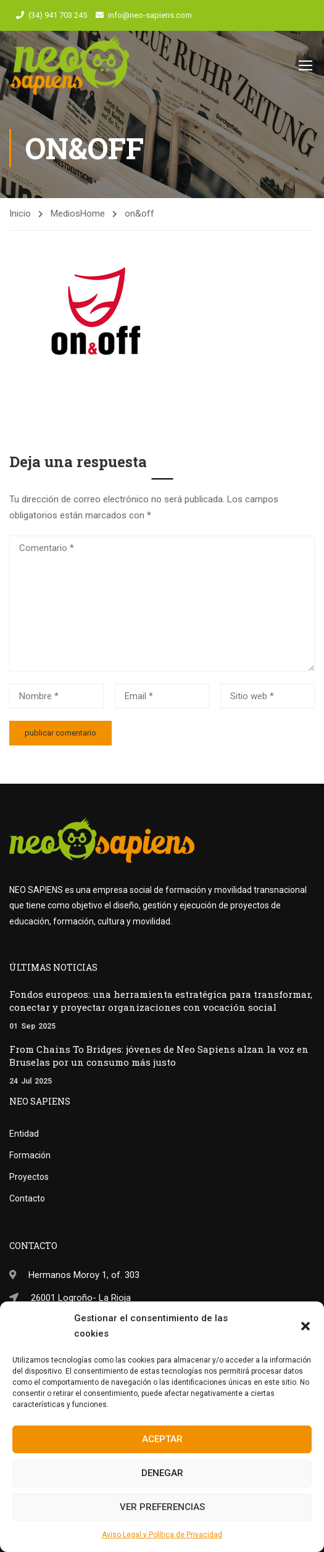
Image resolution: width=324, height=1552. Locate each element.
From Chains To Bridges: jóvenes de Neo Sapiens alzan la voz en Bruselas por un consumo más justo (159, 1055)
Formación (30, 1155)
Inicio (20, 214)
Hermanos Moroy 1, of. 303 (83, 1274)
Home (92, 214)
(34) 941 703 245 (57, 15)
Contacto (27, 1198)
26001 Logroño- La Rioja (81, 1297)
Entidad (24, 1134)
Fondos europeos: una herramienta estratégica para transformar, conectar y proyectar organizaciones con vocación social (160, 1000)
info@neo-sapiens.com (150, 15)
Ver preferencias (162, 1507)
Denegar (162, 1473)
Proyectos (29, 1177)
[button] (305, 1326)
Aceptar (162, 1439)
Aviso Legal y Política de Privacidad (162, 1534)
